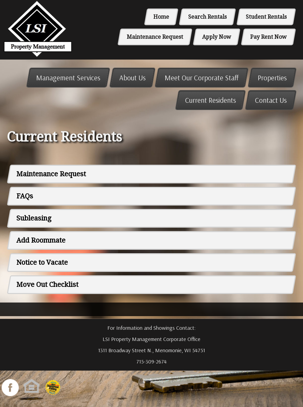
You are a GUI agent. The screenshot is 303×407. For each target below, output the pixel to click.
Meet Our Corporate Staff (202, 77)
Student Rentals (266, 17)
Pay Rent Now (268, 37)
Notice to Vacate (42, 262)
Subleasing (33, 218)
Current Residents (210, 100)
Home (161, 17)
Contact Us (271, 100)
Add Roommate (40, 240)
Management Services (68, 77)
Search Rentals (207, 17)
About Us (132, 77)
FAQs (24, 196)
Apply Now (216, 37)
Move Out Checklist (47, 284)
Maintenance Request (155, 37)
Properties (272, 77)
